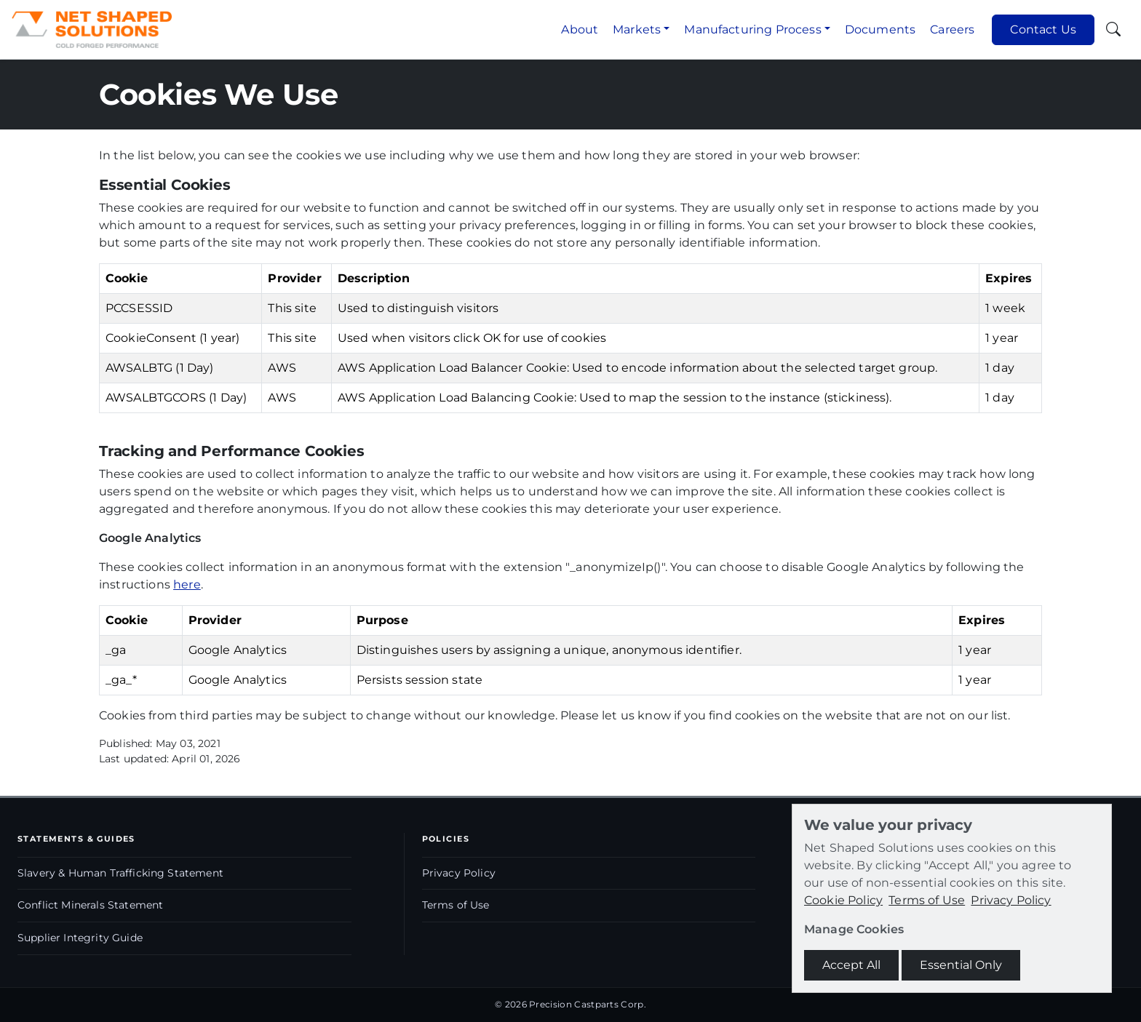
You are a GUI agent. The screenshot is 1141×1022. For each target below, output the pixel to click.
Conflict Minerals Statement (90, 904)
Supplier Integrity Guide (80, 937)
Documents (880, 29)
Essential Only (961, 965)
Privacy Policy (459, 872)
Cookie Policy (843, 900)
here (187, 584)
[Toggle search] (1113, 30)
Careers (952, 29)
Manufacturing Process (752, 29)
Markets (637, 29)
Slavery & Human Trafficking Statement (120, 872)
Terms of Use (456, 904)
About (579, 29)
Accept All (851, 965)
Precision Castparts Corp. (587, 1004)
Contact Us (1043, 29)
